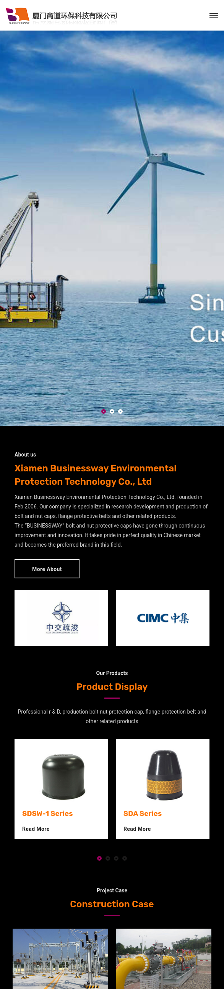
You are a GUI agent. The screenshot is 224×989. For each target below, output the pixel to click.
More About (47, 569)
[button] (103, 412)
